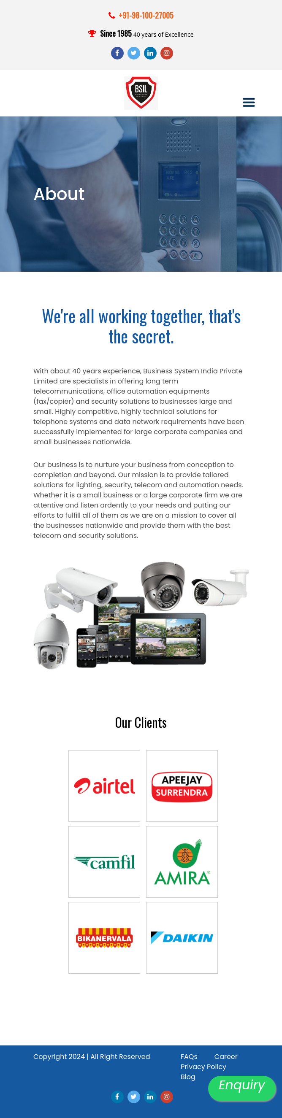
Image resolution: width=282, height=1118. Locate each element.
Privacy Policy (203, 1067)
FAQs (189, 1056)
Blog (188, 1077)
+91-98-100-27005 (146, 15)
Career (226, 1056)
